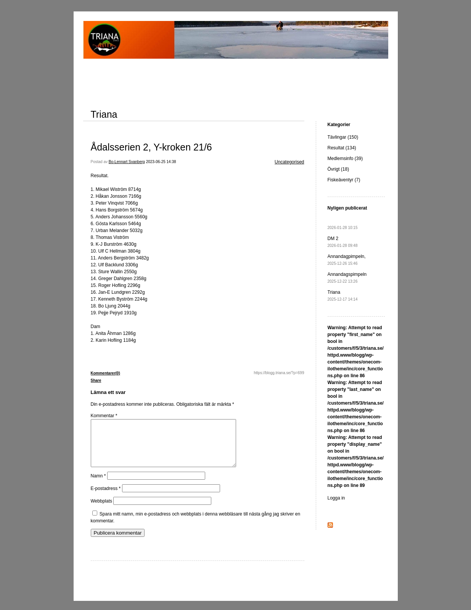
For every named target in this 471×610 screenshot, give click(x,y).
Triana (104, 114)
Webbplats (101, 510)
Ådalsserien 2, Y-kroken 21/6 (151, 147)
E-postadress (106, 497)
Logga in (336, 498)
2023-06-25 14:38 (161, 162)
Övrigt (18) (338, 169)
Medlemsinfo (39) (345, 158)
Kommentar (104, 415)
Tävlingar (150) (343, 137)
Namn (98, 485)
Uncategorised (289, 162)
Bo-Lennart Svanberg (127, 162)
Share (96, 380)
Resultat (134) (342, 147)
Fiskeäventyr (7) (344, 180)
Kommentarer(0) (105, 373)
